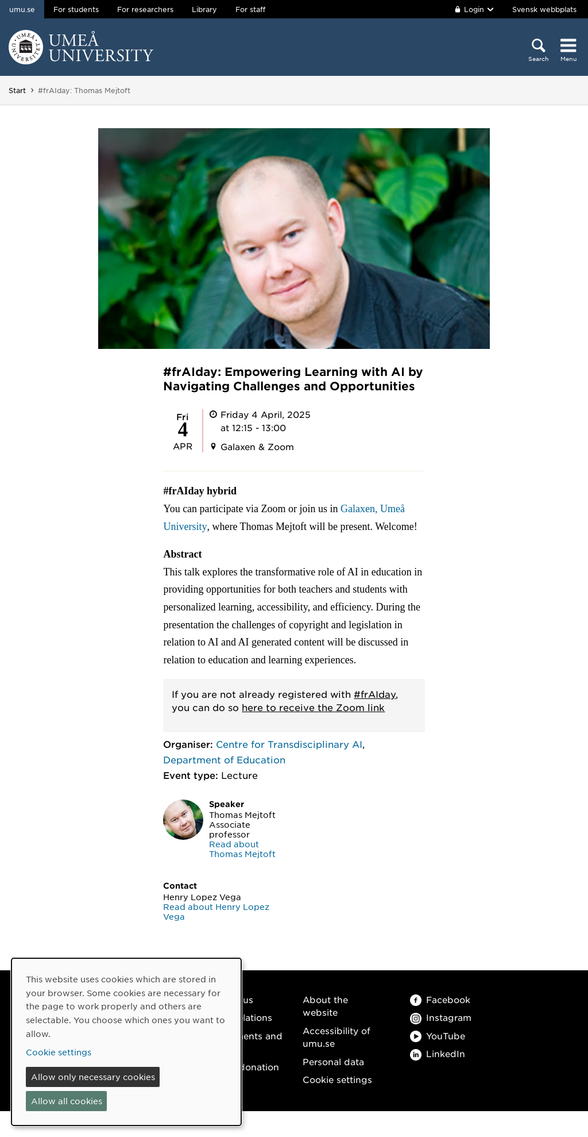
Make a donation (241, 1066)
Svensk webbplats (544, 9)
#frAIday (375, 694)
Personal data (333, 1061)
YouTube (437, 1035)
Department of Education (224, 759)
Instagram (440, 1017)
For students (76, 9)
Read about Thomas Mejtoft (242, 849)
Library (204, 9)
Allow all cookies (66, 1101)
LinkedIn (437, 1053)
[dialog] (126, 1042)
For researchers (145, 9)
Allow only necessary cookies (93, 1076)
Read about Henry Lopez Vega (216, 911)
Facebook (440, 999)
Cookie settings (337, 1079)
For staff (250, 9)
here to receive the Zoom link (313, 707)
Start (17, 90)
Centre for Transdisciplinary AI (289, 744)
